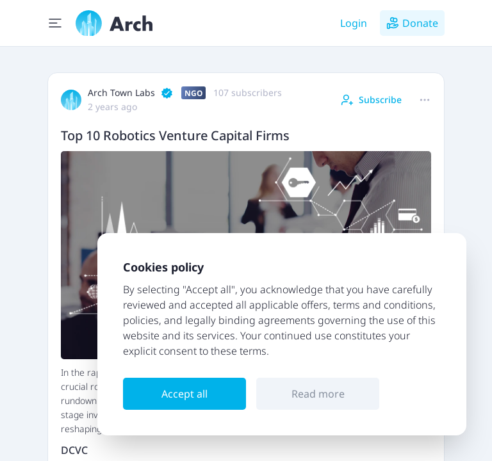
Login (353, 23)
